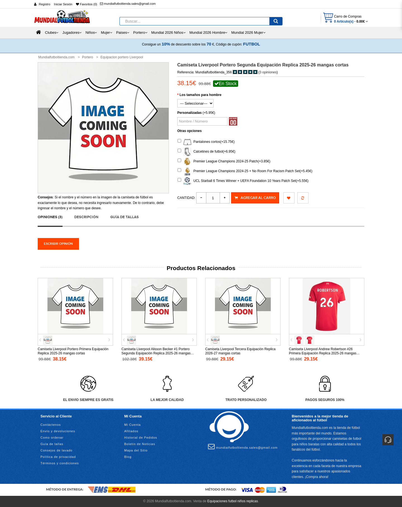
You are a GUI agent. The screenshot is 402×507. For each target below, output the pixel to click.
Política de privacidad (58, 456)
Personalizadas (189, 113)
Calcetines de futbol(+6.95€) (206, 152)
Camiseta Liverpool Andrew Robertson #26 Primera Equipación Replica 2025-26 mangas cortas (322, 353)
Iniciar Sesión (63, 4)
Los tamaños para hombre (200, 95)
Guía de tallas (124, 217)
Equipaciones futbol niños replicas (232, 501)
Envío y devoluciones (57, 431)
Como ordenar (51, 437)
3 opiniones (268, 72)
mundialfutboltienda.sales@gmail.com (127, 3)
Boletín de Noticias (139, 444)
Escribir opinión (58, 244)
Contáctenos (50, 424)
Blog (127, 456)
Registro (44, 4)
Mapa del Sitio (136, 450)
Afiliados (131, 431)
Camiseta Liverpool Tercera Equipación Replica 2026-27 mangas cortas (240, 351)
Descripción (86, 217)
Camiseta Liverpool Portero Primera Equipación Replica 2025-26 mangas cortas (73, 351)
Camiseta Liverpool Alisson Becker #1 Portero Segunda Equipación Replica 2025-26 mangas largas (156, 353)
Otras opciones (189, 131)
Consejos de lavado (56, 450)
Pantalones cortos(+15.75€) (206, 142)
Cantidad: (186, 198)
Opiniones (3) (50, 217)
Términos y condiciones (59, 463)
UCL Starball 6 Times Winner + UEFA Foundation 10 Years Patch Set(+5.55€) (243, 181)
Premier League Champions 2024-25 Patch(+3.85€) (224, 161)
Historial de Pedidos (140, 437)
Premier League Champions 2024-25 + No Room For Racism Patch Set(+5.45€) (245, 171)
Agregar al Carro (255, 198)
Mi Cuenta (132, 424)
